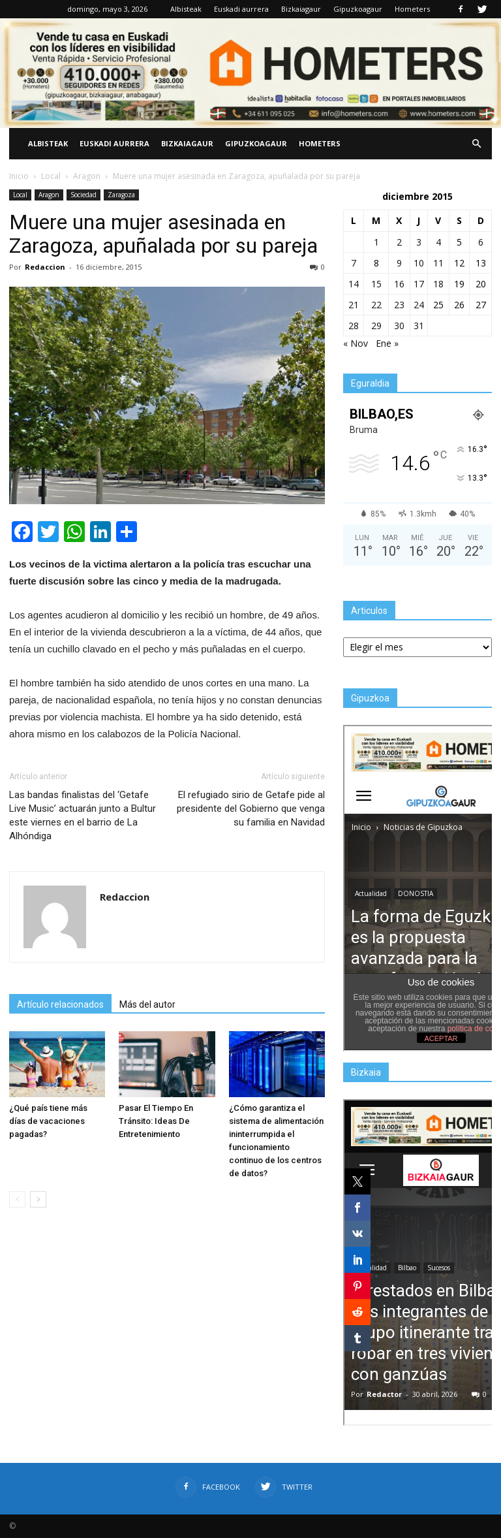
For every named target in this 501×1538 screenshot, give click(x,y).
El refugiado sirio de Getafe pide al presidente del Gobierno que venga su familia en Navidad (251, 808)
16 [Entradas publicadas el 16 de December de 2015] (399, 284)
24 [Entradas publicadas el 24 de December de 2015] (419, 304)
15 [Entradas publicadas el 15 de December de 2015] (376, 284)
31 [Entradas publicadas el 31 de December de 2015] (419, 325)
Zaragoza (121, 194)
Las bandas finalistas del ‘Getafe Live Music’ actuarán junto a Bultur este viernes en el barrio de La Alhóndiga (82, 815)
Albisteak (186, 9)
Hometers (412, 9)
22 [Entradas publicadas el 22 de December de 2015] (376, 304)
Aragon (48, 194)
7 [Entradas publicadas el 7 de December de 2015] (353, 263)
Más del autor (147, 1004)
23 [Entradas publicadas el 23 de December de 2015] (399, 304)
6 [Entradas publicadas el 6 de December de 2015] (480, 242)
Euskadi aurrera (241, 9)
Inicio (19, 176)
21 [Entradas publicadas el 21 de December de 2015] (353, 304)
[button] (476, 143)
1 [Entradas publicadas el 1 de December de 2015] (376, 242)
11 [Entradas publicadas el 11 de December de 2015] (438, 263)
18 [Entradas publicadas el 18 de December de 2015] (438, 284)
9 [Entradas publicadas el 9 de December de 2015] (399, 263)
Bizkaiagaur (301, 9)
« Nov (355, 343)
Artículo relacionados (60, 1004)
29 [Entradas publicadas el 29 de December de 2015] (376, 325)
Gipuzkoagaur (357, 9)
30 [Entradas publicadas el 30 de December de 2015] (399, 325)
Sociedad (83, 194)
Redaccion (45, 267)
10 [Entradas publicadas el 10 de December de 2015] (419, 263)
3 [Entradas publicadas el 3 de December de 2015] (418, 242)
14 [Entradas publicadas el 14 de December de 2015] (353, 284)
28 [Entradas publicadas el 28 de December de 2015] (353, 325)
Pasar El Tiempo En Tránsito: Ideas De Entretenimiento (156, 1121)
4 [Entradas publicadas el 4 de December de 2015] (438, 242)
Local (20, 194)
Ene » (387, 343)
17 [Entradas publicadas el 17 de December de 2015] (419, 284)
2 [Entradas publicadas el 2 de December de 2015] (399, 242)
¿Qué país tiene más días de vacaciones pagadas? (48, 1121)
